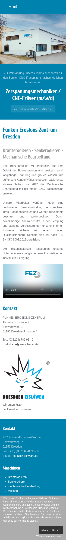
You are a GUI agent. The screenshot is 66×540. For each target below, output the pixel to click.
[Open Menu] (10, 7)
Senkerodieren (17, 481)
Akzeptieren (51, 529)
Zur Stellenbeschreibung (33, 109)
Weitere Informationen (48, 536)
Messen (13, 490)
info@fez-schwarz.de (25, 344)
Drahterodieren (17, 477)
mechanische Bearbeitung (24, 486)
